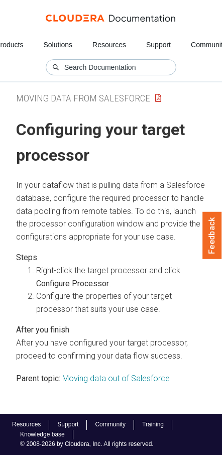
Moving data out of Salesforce (116, 378)
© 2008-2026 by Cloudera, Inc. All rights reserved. (87, 443)
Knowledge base (42, 434)
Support (158, 45)
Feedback (212, 235)
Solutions (57, 45)
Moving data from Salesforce (83, 98)
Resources (109, 45)
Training (153, 424)
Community (110, 424)
